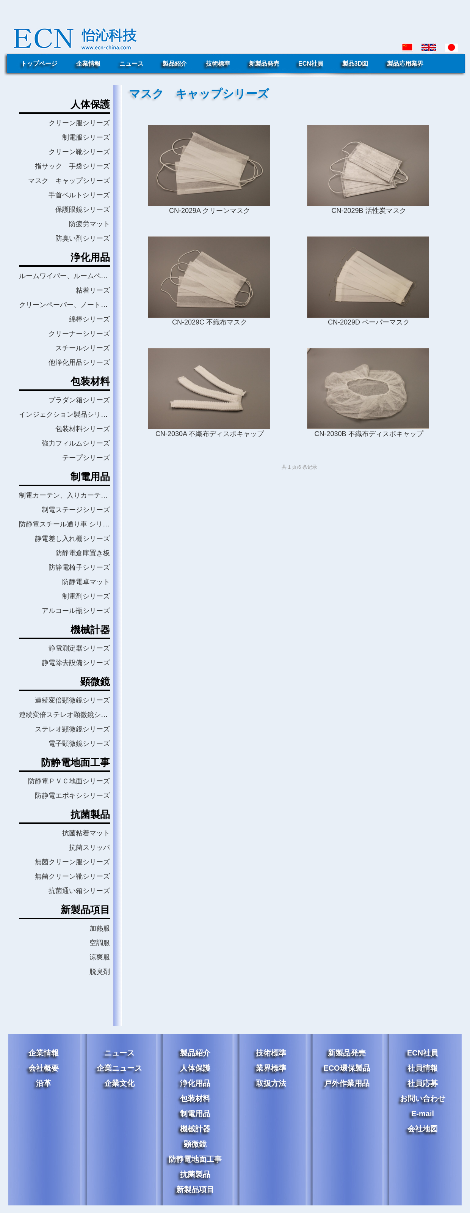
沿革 (43, 1083)
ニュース (131, 63)
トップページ (39, 63)
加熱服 (99, 928)
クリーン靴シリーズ (79, 152)
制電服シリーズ (86, 137)
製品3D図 (355, 63)
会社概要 (43, 1068)
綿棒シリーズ (89, 319)
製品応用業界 (405, 63)
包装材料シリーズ (82, 429)
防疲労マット (89, 224)
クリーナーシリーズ (79, 333)
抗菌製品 (195, 1174)
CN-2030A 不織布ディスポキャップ (209, 434)
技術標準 (218, 63)
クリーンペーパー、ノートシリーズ (73, 305)
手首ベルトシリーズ (79, 195)
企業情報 (88, 63)
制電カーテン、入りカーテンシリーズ (77, 495)
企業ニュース (119, 1068)
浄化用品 (195, 1083)
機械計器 (195, 1129)
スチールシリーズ (82, 348)
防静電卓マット (86, 582)
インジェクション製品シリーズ (66, 414)
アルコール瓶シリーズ (76, 610)
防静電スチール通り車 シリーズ (67, 524)
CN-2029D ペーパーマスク (369, 322)
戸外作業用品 (347, 1083)
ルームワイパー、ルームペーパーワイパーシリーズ (97, 276)
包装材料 (195, 1098)
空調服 (99, 943)
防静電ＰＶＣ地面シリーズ (69, 781)
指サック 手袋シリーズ (72, 166)
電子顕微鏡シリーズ (79, 743)
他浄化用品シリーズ (79, 362)
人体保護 (195, 1068)
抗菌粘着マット (86, 833)
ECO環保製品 (346, 1068)
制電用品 (195, 1113)
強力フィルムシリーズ (76, 443)
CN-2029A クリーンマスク (209, 210)
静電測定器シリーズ (79, 648)
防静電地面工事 (195, 1159)
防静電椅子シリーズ (79, 567)
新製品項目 (195, 1189)
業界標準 (271, 1068)
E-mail (422, 1113)
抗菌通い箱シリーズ (79, 891)
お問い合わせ (422, 1098)
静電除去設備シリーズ (76, 662)
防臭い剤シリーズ (82, 238)
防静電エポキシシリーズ (72, 795)
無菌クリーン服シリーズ (72, 862)
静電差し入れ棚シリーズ (72, 538)
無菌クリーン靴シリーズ (72, 876)
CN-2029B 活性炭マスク (368, 210)
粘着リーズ (93, 290)
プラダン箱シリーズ (79, 400)
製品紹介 (175, 63)
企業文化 (119, 1083)
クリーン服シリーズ (79, 123)
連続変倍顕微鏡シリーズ (72, 700)
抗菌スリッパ (89, 847)
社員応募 (422, 1083)
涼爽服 (99, 957)
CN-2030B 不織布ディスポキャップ (368, 434)
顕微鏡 (195, 1144)
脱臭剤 (99, 971)
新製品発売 (264, 63)
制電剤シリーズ (86, 596)
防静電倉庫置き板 (82, 553)
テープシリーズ (86, 458)
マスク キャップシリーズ (69, 180)
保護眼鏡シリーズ (82, 209)
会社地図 (422, 1129)
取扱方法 (271, 1083)
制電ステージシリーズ (76, 510)
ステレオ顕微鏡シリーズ (72, 729)
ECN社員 (310, 63)
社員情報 (422, 1068)
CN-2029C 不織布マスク (209, 322)
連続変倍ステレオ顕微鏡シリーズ (70, 714)
